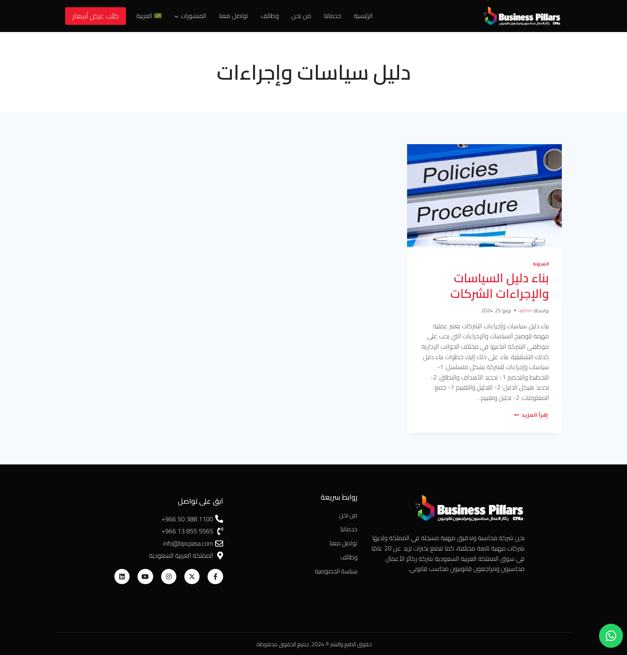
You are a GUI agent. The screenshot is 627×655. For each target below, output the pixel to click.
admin (525, 309)
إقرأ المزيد (531, 414)
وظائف (270, 16)
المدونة (540, 263)
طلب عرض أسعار (95, 15)
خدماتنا (332, 16)
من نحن (301, 16)
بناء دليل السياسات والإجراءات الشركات (497, 285)
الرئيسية (363, 16)
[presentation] (484, 195)
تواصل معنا (233, 16)
